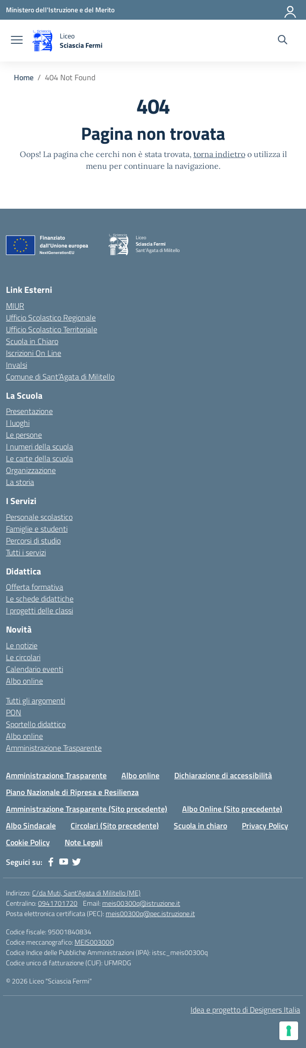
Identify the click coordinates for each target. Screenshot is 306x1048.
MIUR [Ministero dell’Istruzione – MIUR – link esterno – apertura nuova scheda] (15, 306)
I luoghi (18, 423)
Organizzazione (31, 470)
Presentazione (29, 411)
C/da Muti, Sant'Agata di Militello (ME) (86, 893)
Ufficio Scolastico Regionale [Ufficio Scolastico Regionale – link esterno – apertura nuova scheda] (51, 317)
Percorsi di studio (33, 540)
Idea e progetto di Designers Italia (245, 1010)
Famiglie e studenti (37, 529)
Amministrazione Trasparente (54, 748)
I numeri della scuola (39, 446)
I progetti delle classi (39, 610)
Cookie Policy (28, 842)
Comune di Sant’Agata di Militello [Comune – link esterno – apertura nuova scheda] (60, 376)
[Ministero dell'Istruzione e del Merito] (60, 9)
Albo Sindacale (31, 825)
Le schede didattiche (40, 598)
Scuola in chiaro (200, 825)
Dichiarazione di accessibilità (223, 775)
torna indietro (219, 154)
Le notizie (22, 645)
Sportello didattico (36, 724)
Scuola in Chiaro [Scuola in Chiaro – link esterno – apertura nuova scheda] (32, 341)
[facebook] (50, 861)
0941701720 (57, 903)
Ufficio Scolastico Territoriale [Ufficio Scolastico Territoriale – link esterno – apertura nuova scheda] (51, 329)
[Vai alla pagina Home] (24, 77)
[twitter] (76, 861)
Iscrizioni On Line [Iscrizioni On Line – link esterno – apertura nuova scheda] (33, 353)
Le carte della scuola (39, 458)
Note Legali (84, 842)
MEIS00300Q (94, 942)
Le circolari (23, 657)
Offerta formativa (34, 587)
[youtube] (63, 861)
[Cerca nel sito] (282, 40)
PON (13, 712)
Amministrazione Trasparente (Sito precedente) (86, 809)
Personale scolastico (39, 517)
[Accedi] (290, 9)
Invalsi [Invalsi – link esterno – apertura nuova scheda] (16, 365)
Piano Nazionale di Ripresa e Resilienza (72, 792)
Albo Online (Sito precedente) (232, 809)
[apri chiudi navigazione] (17, 41)
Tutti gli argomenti (35, 700)
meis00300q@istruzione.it (141, 903)
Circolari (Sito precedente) (115, 825)
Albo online (24, 681)
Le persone (24, 435)
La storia (20, 482)
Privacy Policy (265, 825)
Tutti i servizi (26, 552)
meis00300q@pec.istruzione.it (150, 913)
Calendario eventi (34, 669)
